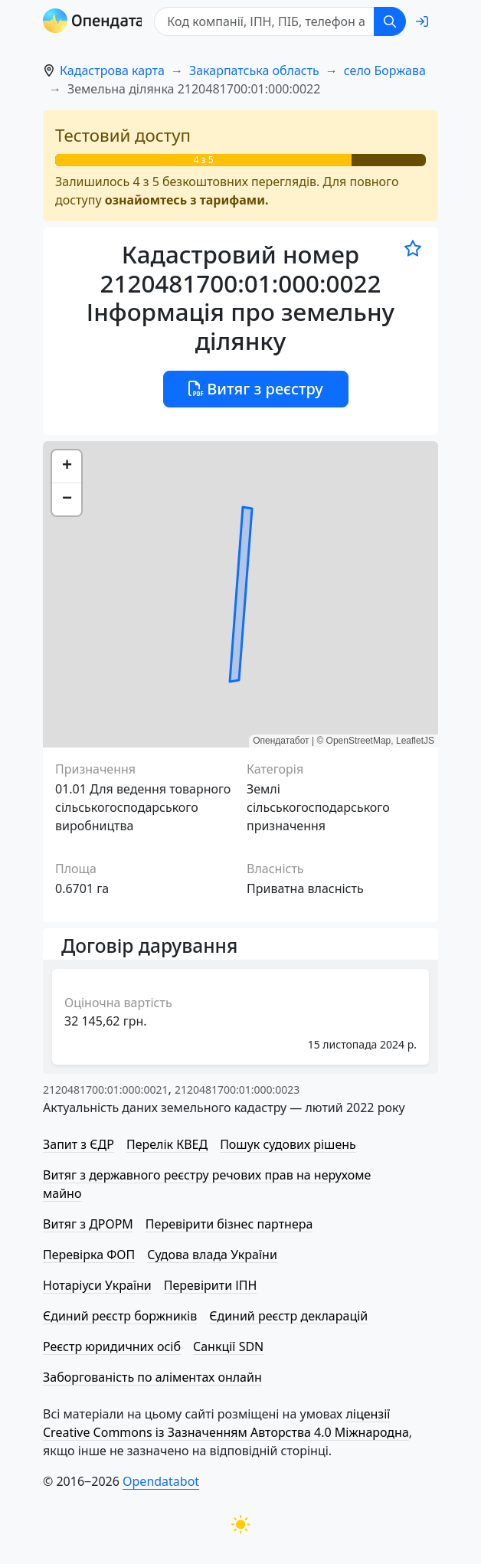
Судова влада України (212, 1254)
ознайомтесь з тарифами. (187, 199)
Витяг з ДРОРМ (88, 1224)
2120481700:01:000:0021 (105, 1089)
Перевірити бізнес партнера (229, 1224)
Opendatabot (161, 1481)
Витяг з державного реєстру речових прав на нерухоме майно (207, 1184)
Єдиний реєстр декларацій (288, 1315)
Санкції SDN (228, 1346)
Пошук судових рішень (288, 1144)
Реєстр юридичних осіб (112, 1346)
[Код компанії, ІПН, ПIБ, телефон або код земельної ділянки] (265, 21)
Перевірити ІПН (210, 1285)
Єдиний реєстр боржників (120, 1315)
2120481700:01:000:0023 (237, 1089)
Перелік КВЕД (167, 1144)
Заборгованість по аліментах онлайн (152, 1377)
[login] (422, 21)
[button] (66, 466)
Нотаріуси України (97, 1285)
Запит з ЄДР (78, 1144)
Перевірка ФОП (89, 1254)
